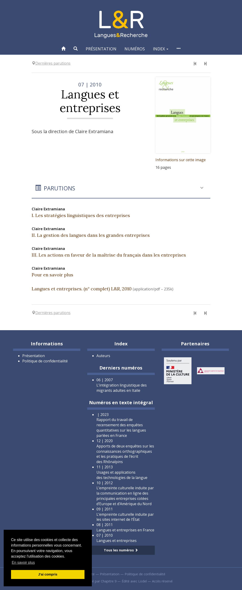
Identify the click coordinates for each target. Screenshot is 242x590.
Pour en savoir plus (52, 275)
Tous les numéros (121, 550)
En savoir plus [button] (23, 562)
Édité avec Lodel (134, 581)
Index (160, 49)
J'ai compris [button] (47, 574)
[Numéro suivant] (205, 64)
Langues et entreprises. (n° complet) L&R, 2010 (82, 289)
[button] (75, 48)
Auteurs (103, 355)
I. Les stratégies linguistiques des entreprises (81, 215)
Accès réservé (162, 581)
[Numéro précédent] (195, 64)
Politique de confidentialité (45, 361)
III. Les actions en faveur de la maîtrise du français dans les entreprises (109, 255)
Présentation (101, 49)
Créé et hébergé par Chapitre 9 (92, 581)
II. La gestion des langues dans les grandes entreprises (91, 235)
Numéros (134, 49)
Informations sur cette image (180, 159)
